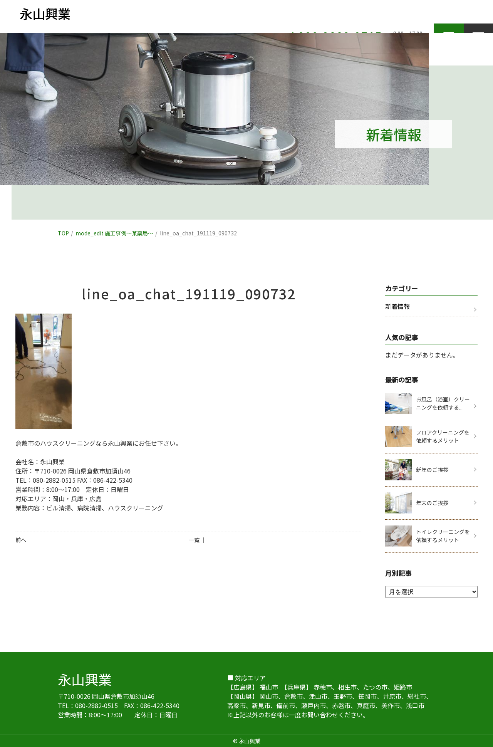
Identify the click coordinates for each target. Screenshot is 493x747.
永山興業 (85, 679)
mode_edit (114, 233)
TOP (63, 233)
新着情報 (397, 306)
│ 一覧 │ (194, 540)
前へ (20, 540)
